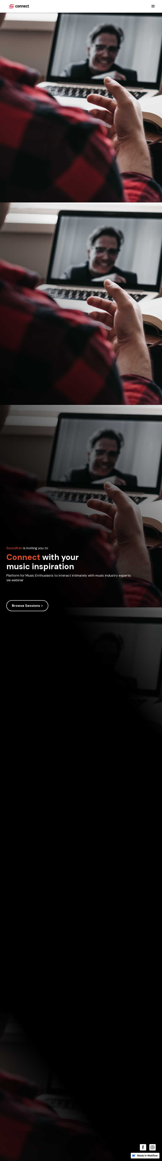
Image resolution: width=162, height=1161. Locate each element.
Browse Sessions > (27, 605)
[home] (19, 6)
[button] (153, 6)
